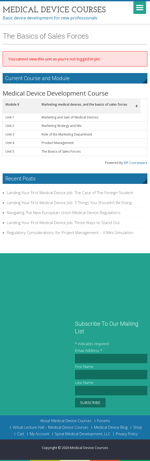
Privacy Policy (127, 434)
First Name (84, 366)
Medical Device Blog (111, 427)
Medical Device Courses (89, 447)
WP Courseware (135, 162)
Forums (103, 420)
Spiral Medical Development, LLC (82, 434)
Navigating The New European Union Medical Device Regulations (64, 212)
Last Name (84, 382)
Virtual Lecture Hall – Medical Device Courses (50, 427)
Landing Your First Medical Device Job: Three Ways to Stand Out (63, 222)
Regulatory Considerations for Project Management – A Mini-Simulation (70, 232)
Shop (137, 427)
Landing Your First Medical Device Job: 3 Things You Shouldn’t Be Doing (69, 202)
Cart (20, 434)
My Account (39, 434)
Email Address (88, 350)
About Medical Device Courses (66, 420)
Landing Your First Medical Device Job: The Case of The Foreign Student (70, 192)
